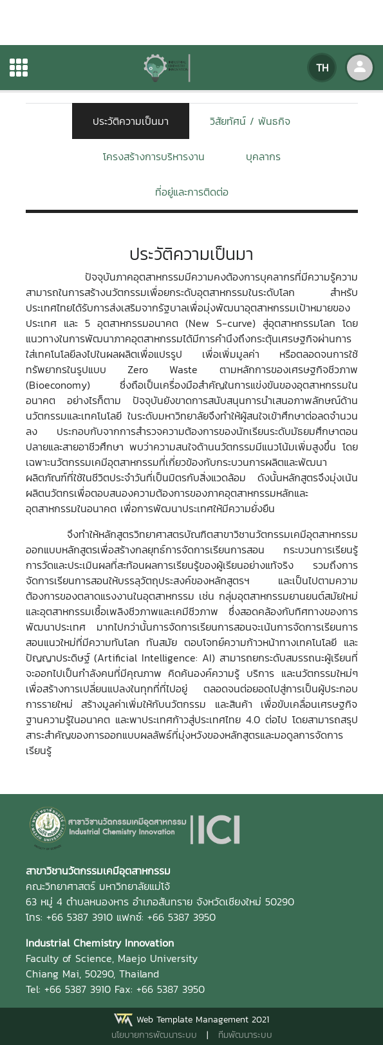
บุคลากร (263, 156)
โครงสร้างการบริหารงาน (154, 156)
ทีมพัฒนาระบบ (245, 1035)
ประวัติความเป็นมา (131, 121)
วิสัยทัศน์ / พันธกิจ (250, 121)
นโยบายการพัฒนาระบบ (154, 1035)
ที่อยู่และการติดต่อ (192, 191)
